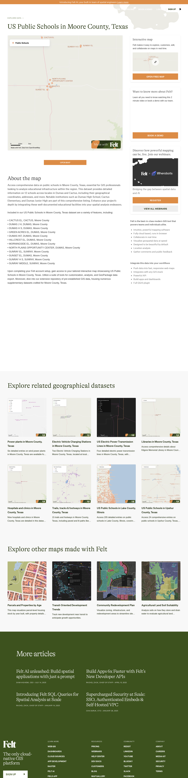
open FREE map (155, 76)
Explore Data (14, 18)
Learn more (122, 2)
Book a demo (155, 135)
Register (155, 200)
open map (65, 162)
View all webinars (155, 208)
